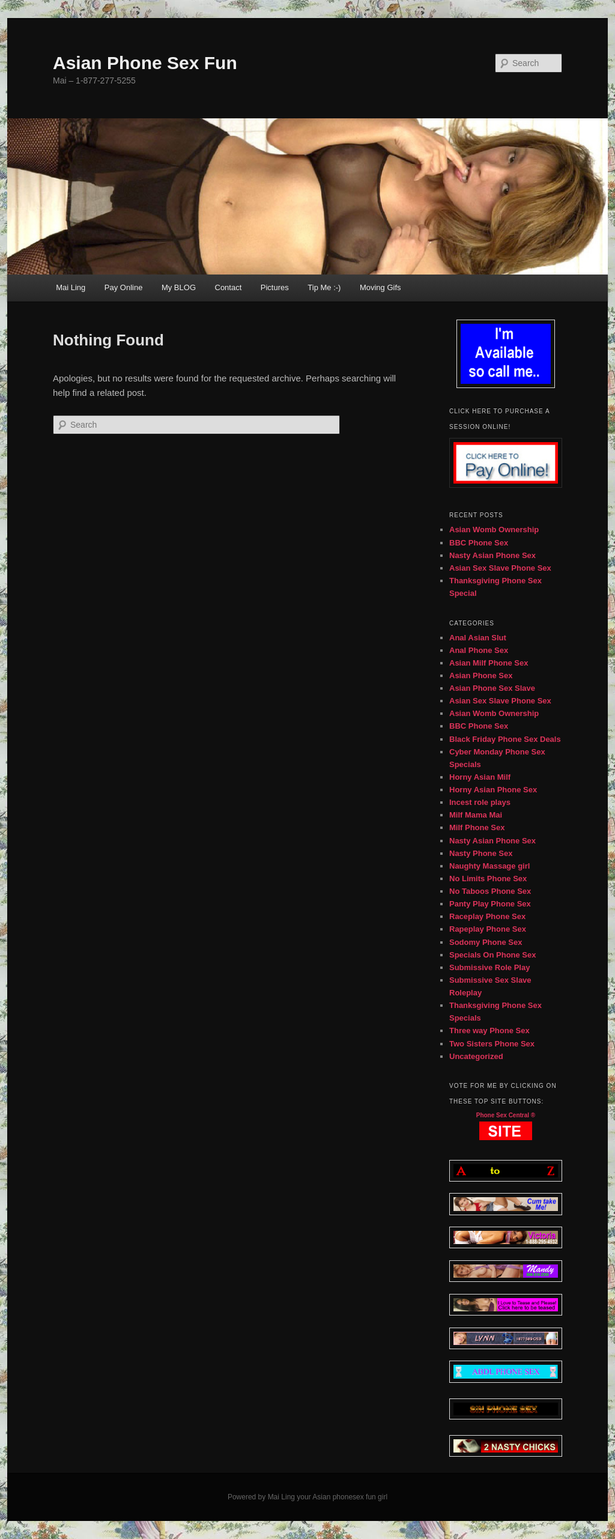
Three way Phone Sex (489, 1030)
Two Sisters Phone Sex (492, 1043)
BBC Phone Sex (478, 542)
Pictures (275, 287)
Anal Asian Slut (477, 637)
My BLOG (179, 287)
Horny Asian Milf (479, 777)
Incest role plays (479, 802)
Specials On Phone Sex (492, 954)
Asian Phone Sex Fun (145, 63)
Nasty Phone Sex (481, 853)
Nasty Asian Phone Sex (492, 555)
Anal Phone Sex (478, 650)
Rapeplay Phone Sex (487, 928)
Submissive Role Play (489, 967)
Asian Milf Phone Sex (488, 662)
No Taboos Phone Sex (490, 891)
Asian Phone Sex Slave (492, 688)
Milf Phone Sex (476, 827)
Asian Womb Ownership (494, 529)
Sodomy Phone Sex (485, 942)
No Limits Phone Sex (488, 878)
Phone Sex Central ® (506, 1115)
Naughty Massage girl (489, 865)
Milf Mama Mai (475, 814)
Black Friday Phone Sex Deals (505, 739)
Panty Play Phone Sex (490, 903)
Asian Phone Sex (480, 675)
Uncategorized (476, 1056)
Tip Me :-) (324, 287)
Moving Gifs (380, 287)
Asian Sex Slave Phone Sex (500, 567)
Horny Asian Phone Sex (493, 789)
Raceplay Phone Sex (487, 916)
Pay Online (124, 287)
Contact (228, 287)
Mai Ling (70, 287)
